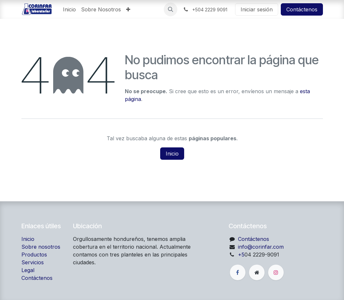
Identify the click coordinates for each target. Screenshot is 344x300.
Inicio (172, 153)
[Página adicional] (257, 272)
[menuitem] (69, 9)
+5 (241, 254)
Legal (27, 270)
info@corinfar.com (261, 247)
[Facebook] (237, 272)
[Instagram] (276, 272)
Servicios (32, 262)
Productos (34, 254)
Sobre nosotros (40, 247)
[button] (170, 9)
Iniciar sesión (257, 9)
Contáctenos (301, 9)
